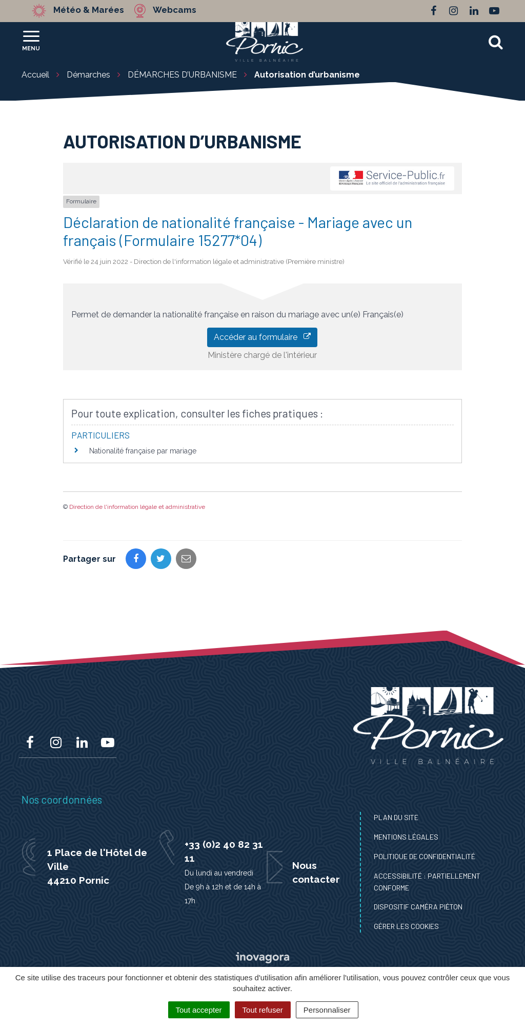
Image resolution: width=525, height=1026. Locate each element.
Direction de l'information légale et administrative (137, 506)
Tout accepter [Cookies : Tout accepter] (199, 1009)
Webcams (175, 10)
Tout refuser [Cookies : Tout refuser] (263, 1009)
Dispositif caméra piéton (418, 906)
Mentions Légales (406, 836)
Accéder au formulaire (262, 337)
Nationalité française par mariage (142, 451)
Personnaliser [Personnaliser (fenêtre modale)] (327, 1009)
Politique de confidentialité (424, 856)
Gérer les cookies (406, 926)
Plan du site (396, 817)
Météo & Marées (89, 10)
